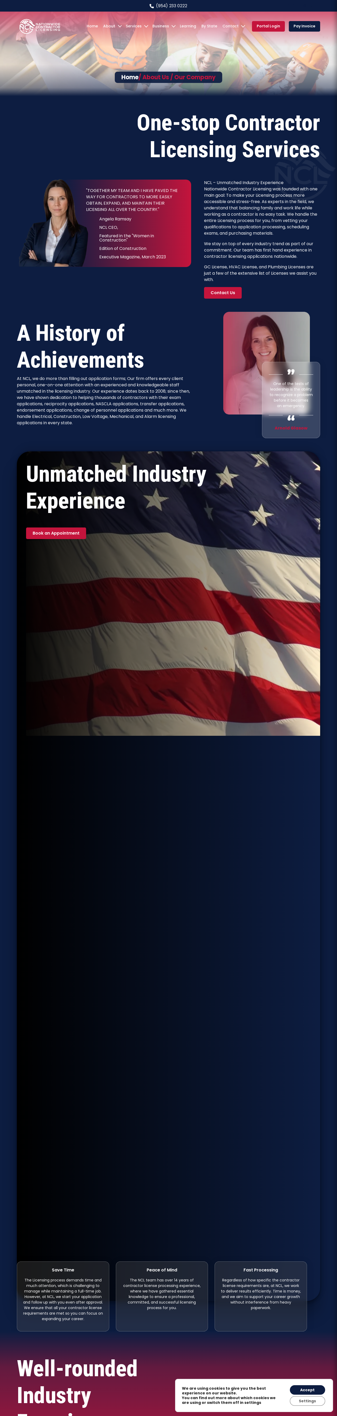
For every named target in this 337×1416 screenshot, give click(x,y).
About (109, 26)
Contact (230, 26)
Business (160, 26)
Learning (188, 26)
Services (134, 26)
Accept (307, 1390)
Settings (307, 1401)
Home (92, 26)
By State (209, 26)
